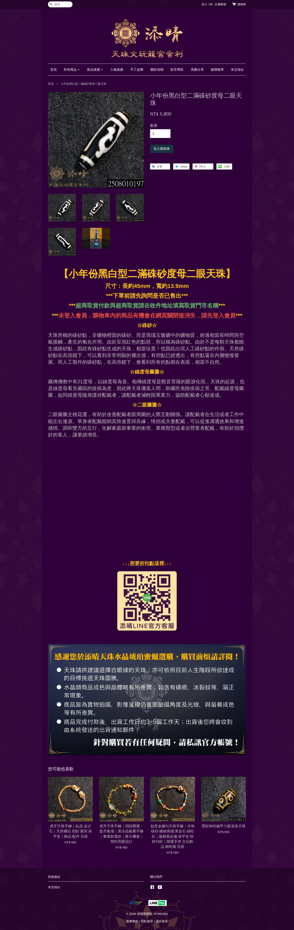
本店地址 (237, 69)
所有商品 (72, 69)
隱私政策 (147, 921)
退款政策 (162, 921)
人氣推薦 (116, 69)
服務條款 (132, 921)
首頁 (53, 69)
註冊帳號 (220, 4)
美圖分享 (197, 69)
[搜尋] (60, 4)
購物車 (241, 4)
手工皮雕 (136, 69)
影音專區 (177, 69)
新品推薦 (95, 69)
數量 (153, 125)
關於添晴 (157, 69)
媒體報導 (217, 69)
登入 (204, 4)
